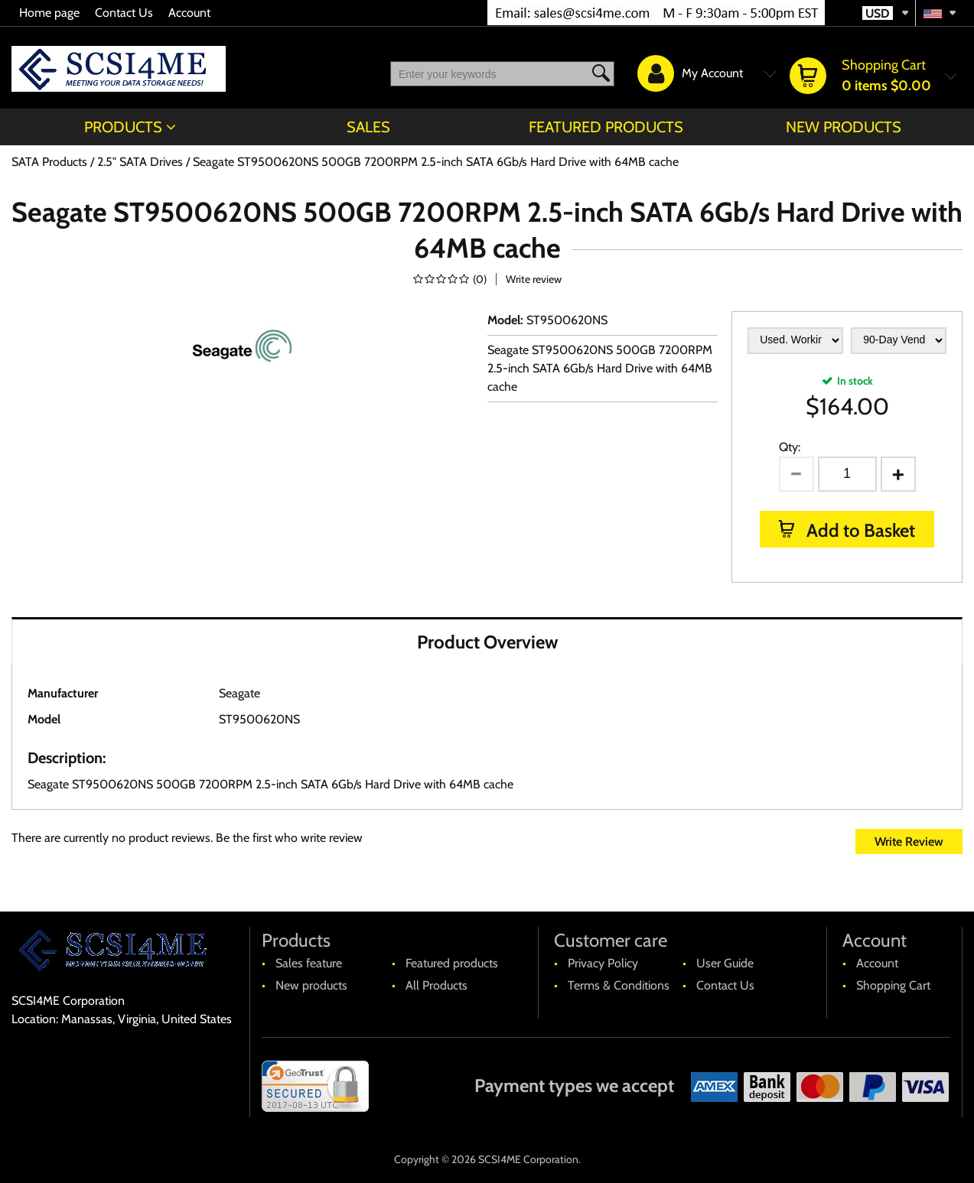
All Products (436, 985)
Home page (49, 12)
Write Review (909, 841)
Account (189, 12)
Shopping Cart (893, 985)
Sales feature (308, 963)
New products (843, 127)
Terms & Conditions (618, 985)
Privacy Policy (603, 963)
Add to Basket (859, 530)
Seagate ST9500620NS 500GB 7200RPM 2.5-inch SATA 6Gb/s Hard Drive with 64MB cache (599, 368)
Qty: (789, 447)
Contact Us (124, 12)
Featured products (606, 127)
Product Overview (487, 642)
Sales (368, 127)
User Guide (725, 963)
